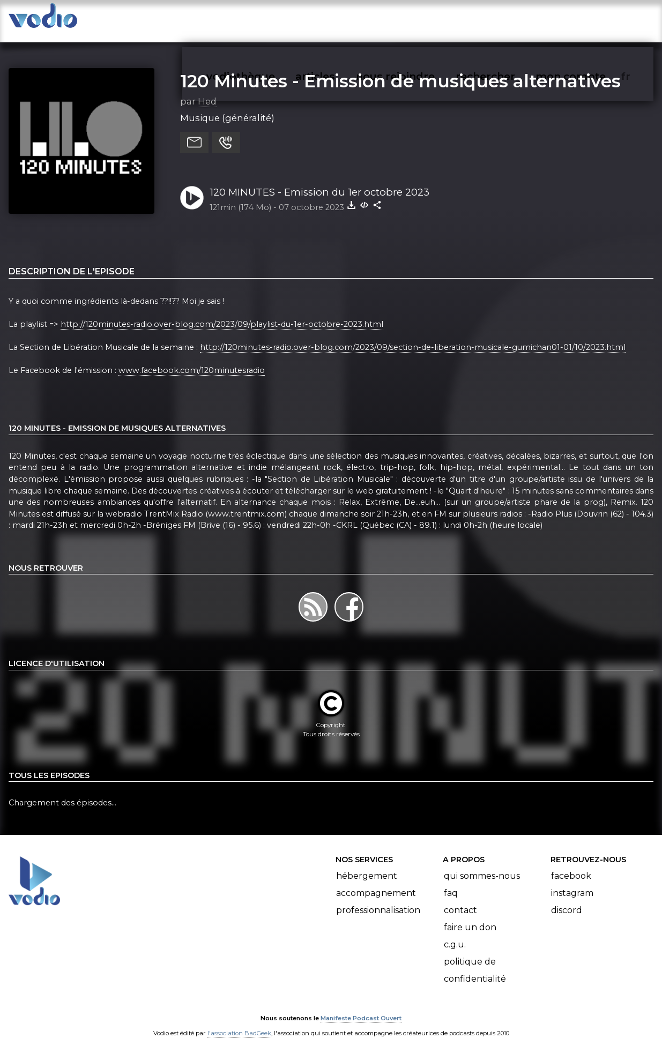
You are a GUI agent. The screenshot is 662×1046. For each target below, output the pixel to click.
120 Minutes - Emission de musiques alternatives (400, 70)
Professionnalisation (378, 899)
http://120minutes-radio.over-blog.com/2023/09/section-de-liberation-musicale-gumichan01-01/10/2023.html (413, 336)
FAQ (451, 882)
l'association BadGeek (239, 1022)
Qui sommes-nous (482, 865)
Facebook (571, 865)
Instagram (572, 882)
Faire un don (470, 916)
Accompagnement (376, 882)
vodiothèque (266, 19)
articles (339, 19)
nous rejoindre (417, 19)
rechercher (504, 19)
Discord (566, 899)
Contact (460, 899)
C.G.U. (455, 934)
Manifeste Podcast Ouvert (361, 1007)
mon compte (588, 19)
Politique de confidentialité (475, 959)
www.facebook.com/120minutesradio (191, 360)
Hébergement (366, 865)
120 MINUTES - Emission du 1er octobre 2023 (319, 181)
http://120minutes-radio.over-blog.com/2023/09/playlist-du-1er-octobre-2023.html (222, 313)
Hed (207, 90)
